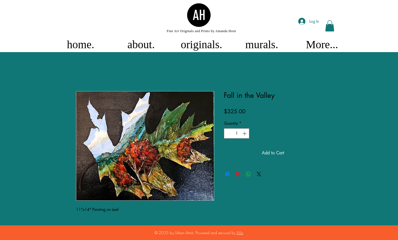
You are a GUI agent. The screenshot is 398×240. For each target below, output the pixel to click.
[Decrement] (228, 133)
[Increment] (245, 133)
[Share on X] (259, 174)
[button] (329, 26)
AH (199, 15)
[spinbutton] (237, 133)
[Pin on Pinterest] (238, 174)
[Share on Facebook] (227, 174)
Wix (240, 232)
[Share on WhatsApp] (248, 174)
